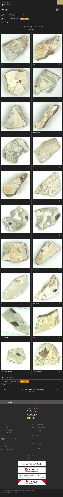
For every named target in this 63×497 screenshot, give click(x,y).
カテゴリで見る (5, 427)
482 (33, 27)
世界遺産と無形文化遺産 (7, 430)
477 (24, 27)
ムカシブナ (3, 269)
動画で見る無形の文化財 (7, 449)
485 (39, 27)
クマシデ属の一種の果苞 (6, 371)
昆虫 (2, 64)
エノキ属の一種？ (5, 337)
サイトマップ (35, 446)
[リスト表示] (60, 9)
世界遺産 (3, 444)
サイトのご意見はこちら (38, 449)
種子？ (2, 303)
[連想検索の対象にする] (28, 64)
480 (30, 27)
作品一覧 (3, 425)
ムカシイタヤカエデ (37, 371)
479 (28, 27)
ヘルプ (34, 438)
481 (31, 27)
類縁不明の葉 (36, 269)
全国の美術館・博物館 (6, 433)
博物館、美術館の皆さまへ (38, 427)
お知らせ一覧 (35, 435)
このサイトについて (37, 441)
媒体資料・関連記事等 (37, 425)
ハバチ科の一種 (36, 132)
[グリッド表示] (57, 9)
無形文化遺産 (4, 446)
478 (26, 27)
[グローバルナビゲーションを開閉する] (60, 2)
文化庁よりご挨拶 (36, 430)
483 (35, 27)
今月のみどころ (36, 433)
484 (37, 27)
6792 (42, 27)
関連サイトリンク (36, 443)
